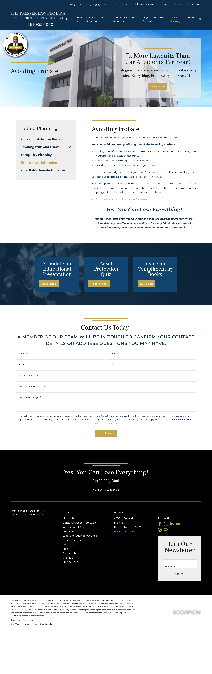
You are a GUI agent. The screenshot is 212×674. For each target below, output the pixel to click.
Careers (176, 4)
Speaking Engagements (94, 4)
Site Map (67, 582)
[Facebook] (160, 548)
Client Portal (193, 4)
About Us (68, 542)
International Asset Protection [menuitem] (123, 19)
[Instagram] (160, 554)
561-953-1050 (40, 24)
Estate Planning (72, 564)
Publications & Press (144, 4)
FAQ (72, 4)
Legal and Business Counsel (80, 560)
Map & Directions (124, 555)
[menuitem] (46, 139)
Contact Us (69, 577)
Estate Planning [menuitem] (175, 19)
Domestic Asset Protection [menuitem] (95, 19)
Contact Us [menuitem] (191, 19)
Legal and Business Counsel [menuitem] (153, 19)
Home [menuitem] (69, 19)
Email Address (171, 591)
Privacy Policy (70, 586)
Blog (165, 4)
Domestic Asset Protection (79, 547)
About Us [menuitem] (79, 19)
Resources (120, 4)
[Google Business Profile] (166, 554)
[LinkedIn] (172, 548)
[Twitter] (166, 548)
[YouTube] (178, 548)
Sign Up (179, 598)
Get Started (158, 86)
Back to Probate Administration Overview (121, 199)
